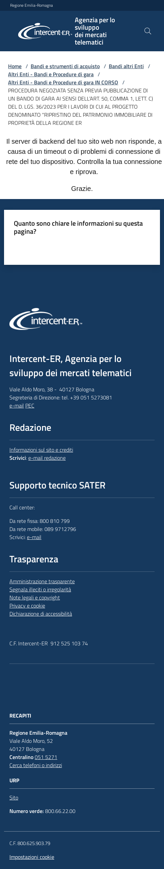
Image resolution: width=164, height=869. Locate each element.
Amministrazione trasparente (42, 581)
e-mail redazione (47, 458)
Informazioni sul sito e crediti (41, 450)
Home (15, 66)
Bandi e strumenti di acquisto (65, 66)
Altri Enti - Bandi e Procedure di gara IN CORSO (63, 82)
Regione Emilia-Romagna (31, 5)
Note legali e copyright (34, 597)
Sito (13, 797)
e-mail (16, 405)
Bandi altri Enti (126, 66)
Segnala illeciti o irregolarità (40, 589)
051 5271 (46, 757)
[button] (148, 31)
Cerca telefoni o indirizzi (35, 765)
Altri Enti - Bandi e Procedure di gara (51, 74)
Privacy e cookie (27, 605)
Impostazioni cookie (31, 857)
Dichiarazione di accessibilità (40, 614)
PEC (29, 405)
